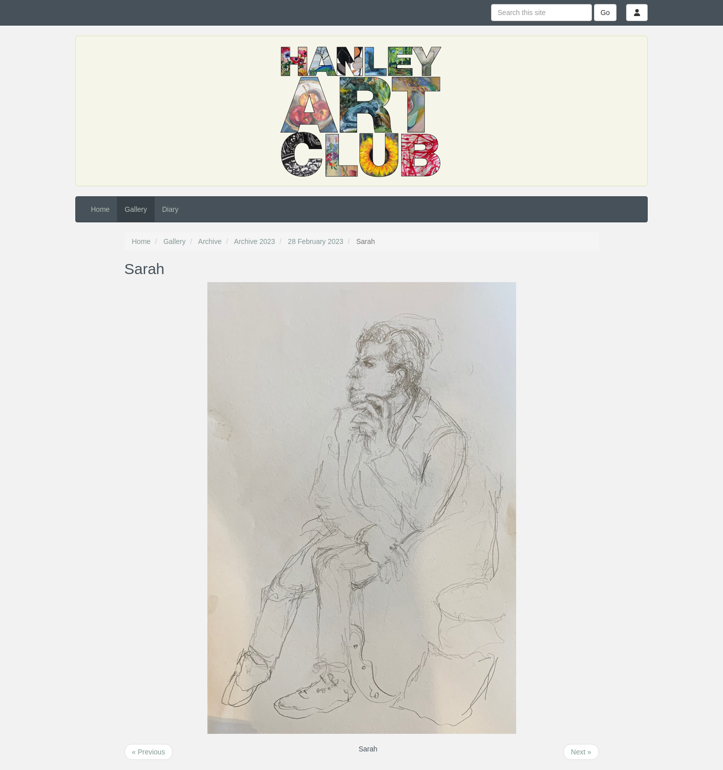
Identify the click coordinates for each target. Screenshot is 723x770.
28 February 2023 (315, 241)
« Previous (148, 752)
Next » (581, 752)
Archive (210, 241)
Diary (170, 209)
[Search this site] (541, 12)
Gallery (136, 209)
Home (100, 209)
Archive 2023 (254, 241)
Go (605, 13)
